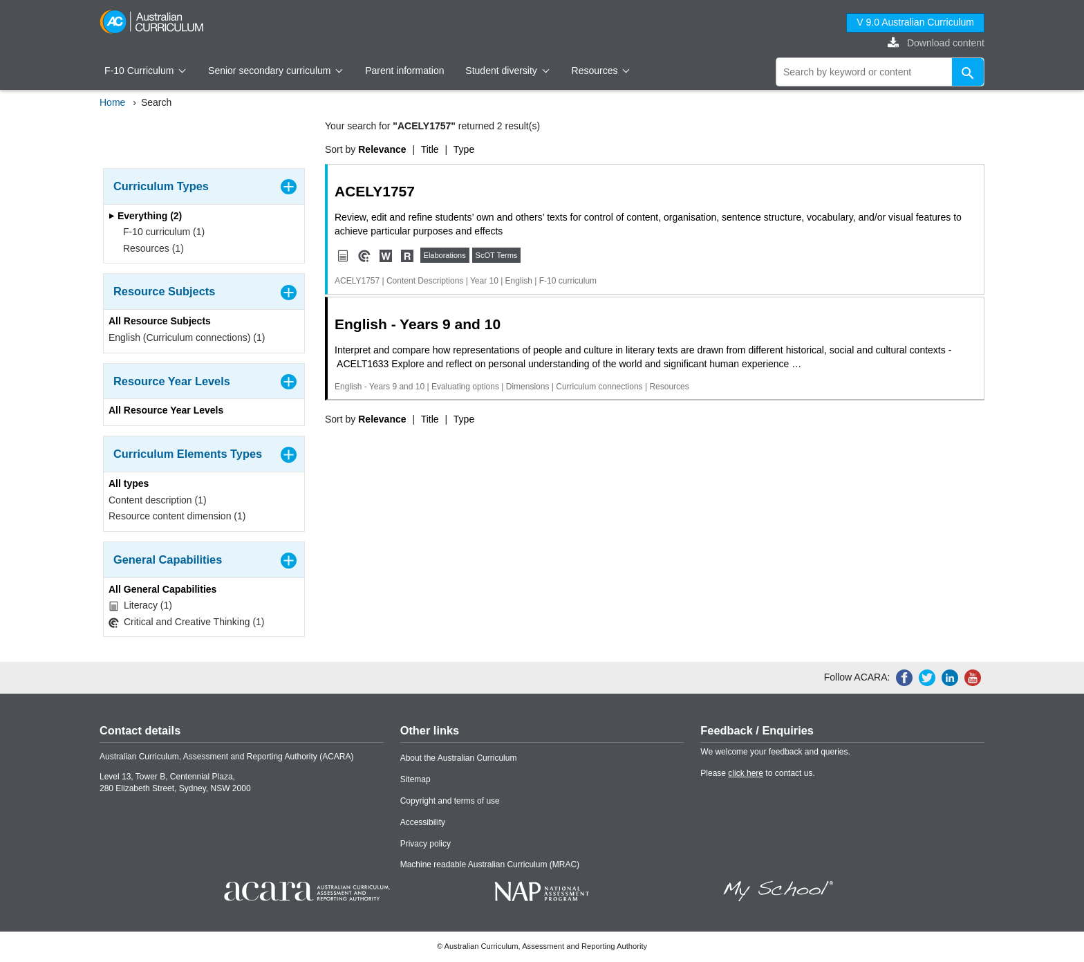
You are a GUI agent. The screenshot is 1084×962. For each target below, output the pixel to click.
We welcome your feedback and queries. (775, 752)
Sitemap (415, 779)
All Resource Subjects (160, 320)
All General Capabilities (162, 589)
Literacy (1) (140, 605)
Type (464, 149)
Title (430, 149)
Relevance (382, 149)
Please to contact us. (757, 773)
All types (129, 483)
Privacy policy (425, 844)
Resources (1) (149, 248)
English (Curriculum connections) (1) (187, 337)
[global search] (880, 72)
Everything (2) (145, 215)
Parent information (404, 70)
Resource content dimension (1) (177, 515)
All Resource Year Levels (166, 410)
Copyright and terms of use (450, 801)
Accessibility (422, 822)
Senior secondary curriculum (275, 70)
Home (112, 102)
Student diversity (507, 70)
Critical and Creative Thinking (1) (187, 622)
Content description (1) (158, 500)
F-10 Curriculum (145, 70)
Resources (601, 70)
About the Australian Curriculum (458, 758)
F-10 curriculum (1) (159, 231)
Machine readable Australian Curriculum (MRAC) (489, 864)
